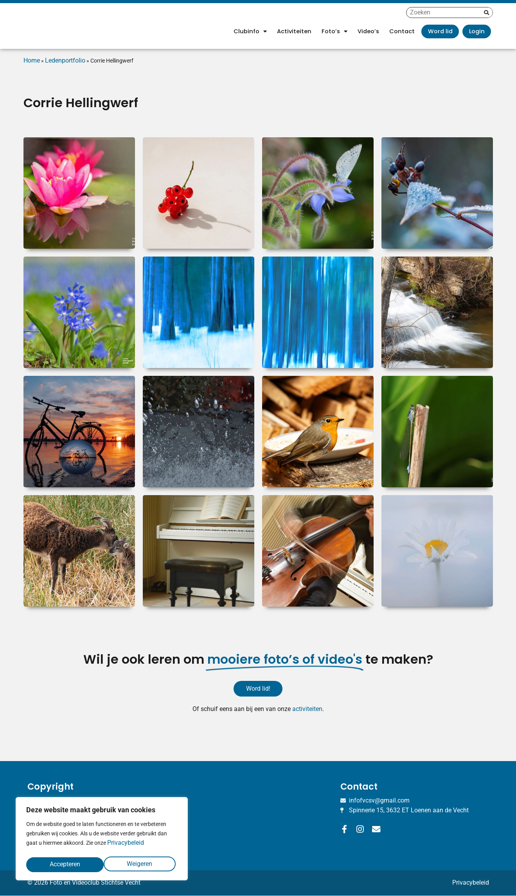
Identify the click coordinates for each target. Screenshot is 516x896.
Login (477, 31)
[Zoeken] (486, 12)
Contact (402, 31)
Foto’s (334, 31)
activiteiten (307, 709)
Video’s (368, 31)
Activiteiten (294, 31)
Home (31, 60)
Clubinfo (250, 31)
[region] (102, 840)
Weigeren (62, 864)
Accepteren (139, 864)
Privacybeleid (125, 845)
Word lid (440, 31)
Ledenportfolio (65, 60)
